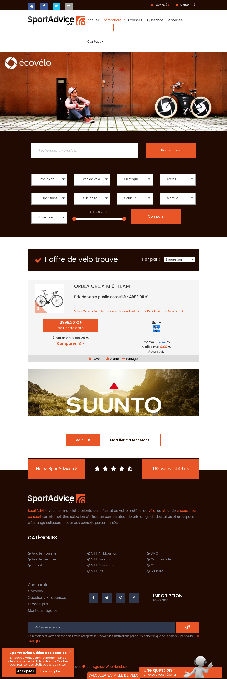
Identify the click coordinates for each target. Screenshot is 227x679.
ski (164, 510)
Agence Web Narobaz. (110, 666)
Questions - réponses (165, 20)
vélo (151, 510)
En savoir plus (50, 671)
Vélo (78, 311)
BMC (152, 553)
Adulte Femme (42, 559)
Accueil (93, 20)
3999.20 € (71, 325)
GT (151, 565)
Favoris (95, 359)
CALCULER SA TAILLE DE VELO (113, 675)
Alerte (112, 359)
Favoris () (161, 5)
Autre (162, 311)
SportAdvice (38, 510)
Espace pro (38, 604)
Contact (94, 41)
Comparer (156, 216)
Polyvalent (126, 311)
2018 (179, 311)
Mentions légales (43, 611)
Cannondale (159, 559)
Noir (171, 311)
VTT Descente (100, 565)
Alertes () (185, 5)
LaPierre (155, 571)
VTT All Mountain (102, 553)
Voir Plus (83, 440)
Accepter (25, 671)
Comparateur (114, 20)
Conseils (136, 20)
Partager (130, 359)
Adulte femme (106, 311)
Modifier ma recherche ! (130, 440)
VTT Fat (95, 571)
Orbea (88, 311)
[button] (49, 180)
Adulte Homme (42, 553)
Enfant (35, 565)
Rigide (152, 311)
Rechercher (170, 150)
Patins (141, 311)
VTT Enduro (98, 559)
